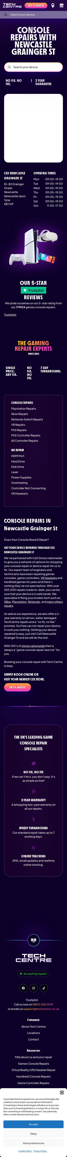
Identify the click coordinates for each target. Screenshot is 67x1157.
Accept (33, 1124)
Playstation (19, 602)
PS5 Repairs (19, 430)
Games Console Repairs (33, 1063)
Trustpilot (10, 314)
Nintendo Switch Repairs (27, 419)
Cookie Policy (25, 1151)
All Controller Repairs (24, 440)
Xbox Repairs (19, 414)
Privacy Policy (40, 1151)
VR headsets (49, 578)
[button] (62, 1092)
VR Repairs (18, 424)
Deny (33, 1133)
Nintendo (34, 602)
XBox (7, 602)
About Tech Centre (33, 1026)
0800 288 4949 (43, 1004)
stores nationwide (33, 646)
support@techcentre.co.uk (41, 1009)
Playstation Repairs (23, 408)
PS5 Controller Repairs (25, 435)
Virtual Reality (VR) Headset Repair (33, 1070)
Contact (33, 1039)
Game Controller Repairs (33, 1083)
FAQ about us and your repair (33, 1057)
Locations (33, 1033)
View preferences (33, 1143)
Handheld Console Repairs (33, 1076)
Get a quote (18, 687)
